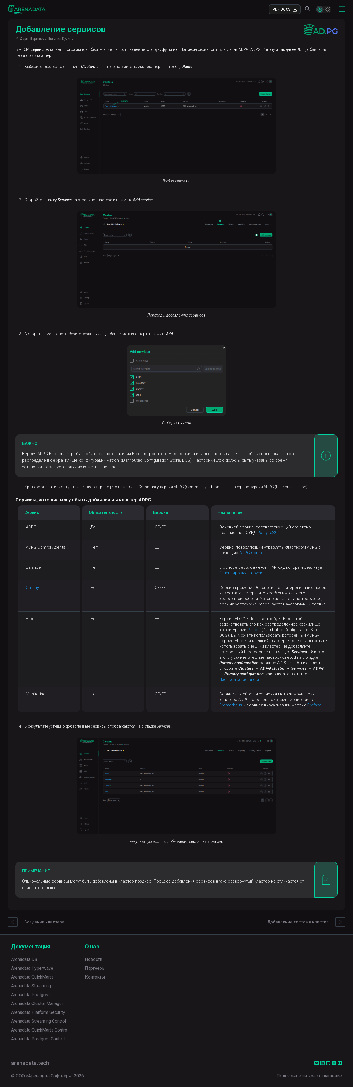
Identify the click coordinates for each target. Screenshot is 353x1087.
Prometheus (230, 705)
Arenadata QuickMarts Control (39, 1030)
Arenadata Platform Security (38, 1012)
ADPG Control (251, 552)
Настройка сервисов (239, 679)
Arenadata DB (24, 959)
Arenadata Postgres (30, 994)
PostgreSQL (268, 532)
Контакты (95, 977)
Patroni (253, 629)
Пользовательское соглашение (309, 1075)
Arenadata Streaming (31, 985)
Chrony (32, 587)
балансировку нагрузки (241, 572)
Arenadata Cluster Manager (37, 1003)
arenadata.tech (30, 1063)
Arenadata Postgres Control (38, 1038)
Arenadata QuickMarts (32, 977)
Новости (93, 959)
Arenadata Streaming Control (38, 1021)
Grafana (314, 705)
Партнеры (95, 968)
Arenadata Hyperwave (32, 968)
